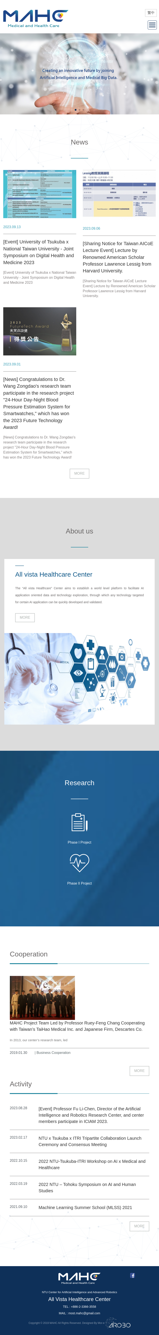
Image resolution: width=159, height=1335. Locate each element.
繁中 (150, 13)
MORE (79, 473)
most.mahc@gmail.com (84, 1313)
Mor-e (101, 1323)
